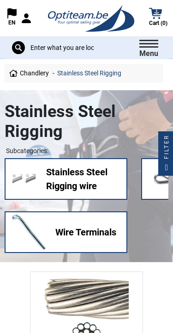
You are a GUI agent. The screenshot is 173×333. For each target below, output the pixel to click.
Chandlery (34, 73)
